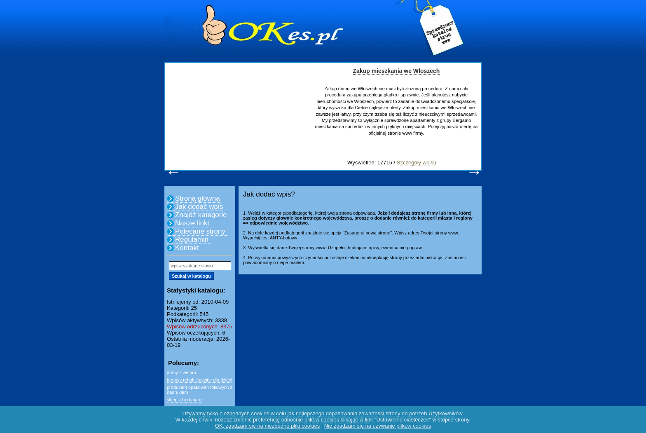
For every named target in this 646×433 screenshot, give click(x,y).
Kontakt (187, 248)
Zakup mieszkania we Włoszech (396, 71)
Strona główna (197, 198)
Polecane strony (200, 231)
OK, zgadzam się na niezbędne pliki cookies (267, 426)
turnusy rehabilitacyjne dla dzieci (199, 379)
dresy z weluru (181, 372)
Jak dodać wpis (199, 207)
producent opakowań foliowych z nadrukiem (199, 390)
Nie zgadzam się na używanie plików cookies (377, 426)
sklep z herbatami (184, 399)
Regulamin (191, 239)
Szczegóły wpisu (416, 162)
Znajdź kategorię (201, 215)
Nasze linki (192, 223)
